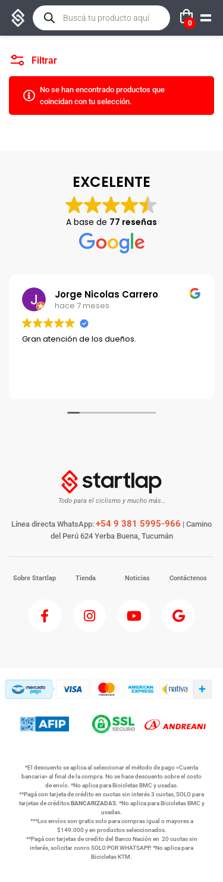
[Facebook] (45, 615)
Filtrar (34, 57)
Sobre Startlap (34, 578)
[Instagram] (89, 615)
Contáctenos (188, 578)
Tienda (86, 578)
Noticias (137, 578)
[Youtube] (134, 615)
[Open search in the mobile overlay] (101, 18)
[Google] (178, 615)
